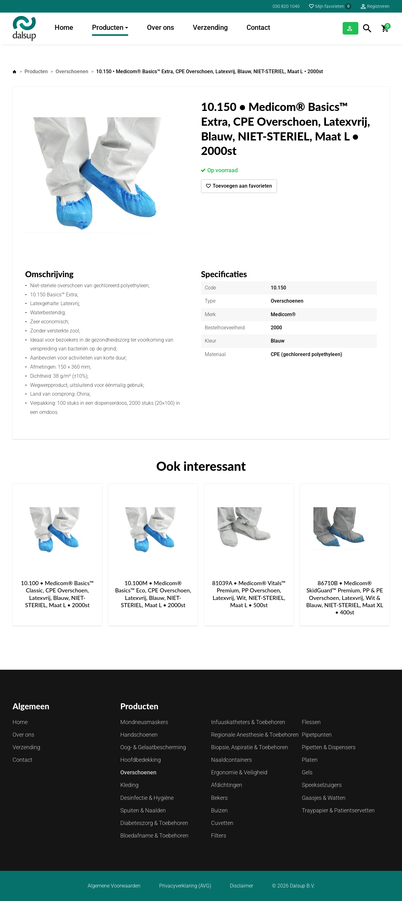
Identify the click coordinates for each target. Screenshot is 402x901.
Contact (258, 27)
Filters (218, 835)
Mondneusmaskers (144, 722)
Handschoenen (139, 734)
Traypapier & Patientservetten (338, 810)
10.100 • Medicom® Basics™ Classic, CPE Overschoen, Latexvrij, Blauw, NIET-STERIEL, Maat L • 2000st (57, 594)
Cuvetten (222, 823)
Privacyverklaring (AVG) (185, 885)
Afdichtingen (226, 785)
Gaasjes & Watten (323, 797)
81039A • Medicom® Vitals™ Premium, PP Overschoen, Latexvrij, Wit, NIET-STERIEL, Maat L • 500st (249, 594)
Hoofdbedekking (140, 759)
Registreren (378, 6)
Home (64, 27)
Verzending (210, 27)
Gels (307, 772)
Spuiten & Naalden (143, 810)
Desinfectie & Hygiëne (147, 797)
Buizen (219, 810)
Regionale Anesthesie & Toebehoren (255, 734)
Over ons (160, 27)
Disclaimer (241, 885)
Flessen (311, 722)
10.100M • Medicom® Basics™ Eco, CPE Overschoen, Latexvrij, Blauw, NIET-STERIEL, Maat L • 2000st (153, 594)
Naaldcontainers (231, 759)
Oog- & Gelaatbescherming (153, 747)
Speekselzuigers (322, 785)
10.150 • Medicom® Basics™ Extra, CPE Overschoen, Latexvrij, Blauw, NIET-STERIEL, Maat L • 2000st (209, 71)
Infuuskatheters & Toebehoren (248, 722)
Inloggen (343, 28)
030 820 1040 (286, 6)
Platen (310, 759)
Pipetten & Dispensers (329, 747)
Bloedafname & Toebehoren (154, 835)
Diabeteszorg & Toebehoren (154, 823)
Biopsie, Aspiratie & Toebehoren (249, 747)
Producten (107, 27)
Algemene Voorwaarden (114, 885)
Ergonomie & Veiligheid (239, 772)
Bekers (219, 797)
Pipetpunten (317, 734)
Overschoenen (72, 71)
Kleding (129, 785)
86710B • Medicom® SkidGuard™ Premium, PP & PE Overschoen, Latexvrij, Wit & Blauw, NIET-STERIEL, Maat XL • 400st (344, 598)
